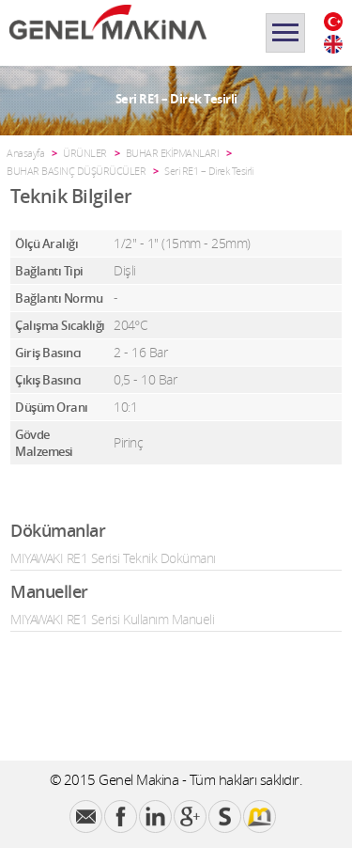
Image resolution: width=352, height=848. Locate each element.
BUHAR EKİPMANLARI (173, 153)
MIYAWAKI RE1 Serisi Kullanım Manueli (112, 619)
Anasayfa (25, 153)
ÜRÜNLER (85, 153)
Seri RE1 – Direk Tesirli (208, 171)
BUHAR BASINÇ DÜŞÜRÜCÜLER (76, 171)
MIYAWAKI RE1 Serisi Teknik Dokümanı (113, 558)
